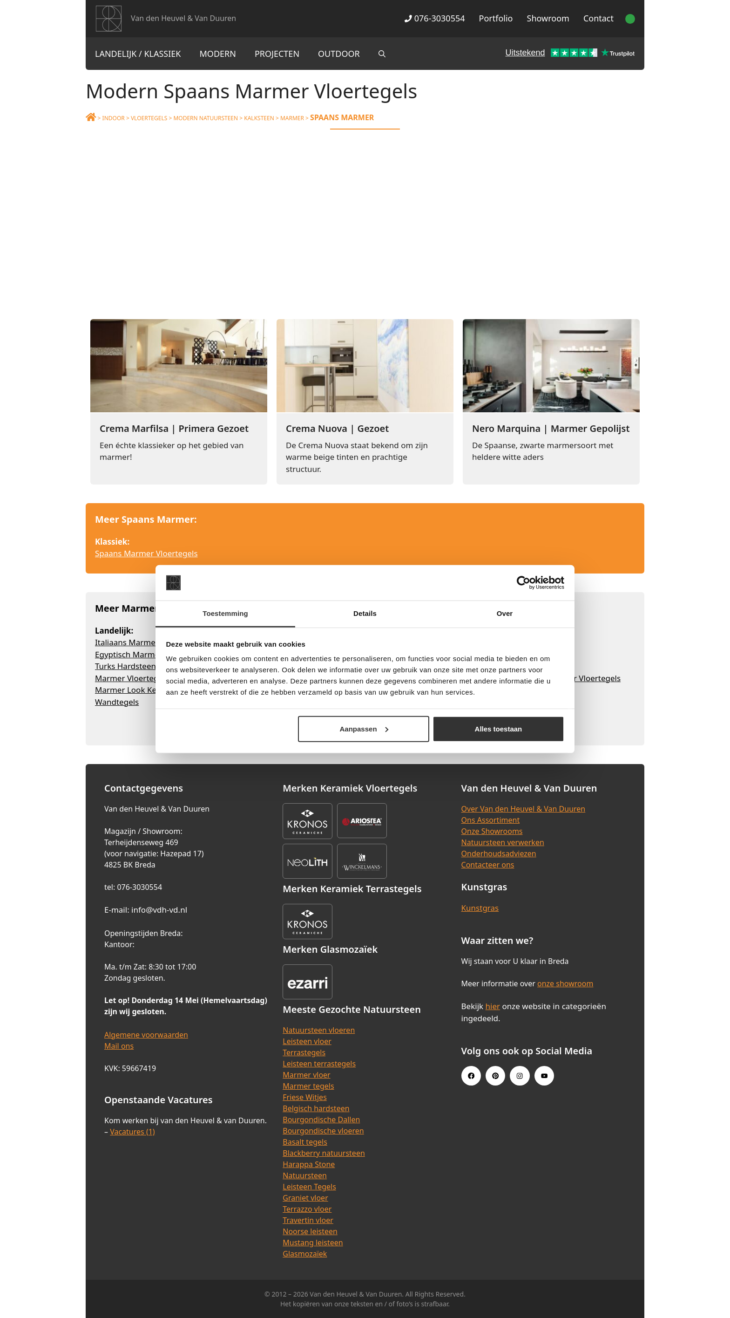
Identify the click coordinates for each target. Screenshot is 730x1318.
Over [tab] (505, 613)
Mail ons (119, 1046)
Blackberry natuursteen (324, 1153)
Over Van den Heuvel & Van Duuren (523, 809)
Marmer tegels (308, 1086)
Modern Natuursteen (205, 118)
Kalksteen (259, 118)
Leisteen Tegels (309, 1186)
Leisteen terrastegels (319, 1063)
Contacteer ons (487, 865)
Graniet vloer (305, 1198)
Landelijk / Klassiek (138, 53)
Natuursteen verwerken (502, 842)
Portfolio (496, 18)
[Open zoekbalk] (382, 54)
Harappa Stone (309, 1164)
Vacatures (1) (132, 1132)
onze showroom (565, 983)
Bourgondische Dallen (321, 1119)
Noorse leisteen (310, 1231)
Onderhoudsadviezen (498, 853)
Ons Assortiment (490, 820)
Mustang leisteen (313, 1242)
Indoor (113, 118)
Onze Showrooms (492, 831)
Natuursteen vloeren (319, 1030)
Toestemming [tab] (225, 613)
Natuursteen (305, 1175)
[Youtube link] (544, 1076)
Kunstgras (480, 907)
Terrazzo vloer (307, 1209)
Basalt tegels (305, 1142)
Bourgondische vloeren (323, 1131)
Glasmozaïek (305, 1254)
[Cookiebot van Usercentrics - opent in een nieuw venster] (523, 583)
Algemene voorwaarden (146, 1035)
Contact (598, 18)
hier (493, 1006)
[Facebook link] (471, 1076)
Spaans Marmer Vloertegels (146, 553)
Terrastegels (304, 1052)
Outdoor (339, 53)
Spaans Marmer (342, 117)
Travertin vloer (308, 1220)
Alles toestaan (498, 729)
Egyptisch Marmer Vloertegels (150, 654)
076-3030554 (435, 18)
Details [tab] (365, 613)
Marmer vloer (306, 1075)
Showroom (548, 18)
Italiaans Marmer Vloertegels (149, 642)
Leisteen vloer (307, 1041)
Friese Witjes (305, 1097)
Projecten (277, 53)
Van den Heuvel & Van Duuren (183, 18)
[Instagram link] (519, 1076)
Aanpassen (364, 729)
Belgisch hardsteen (316, 1108)
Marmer (292, 118)
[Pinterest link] (495, 1076)
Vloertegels (149, 118)
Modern (218, 53)
